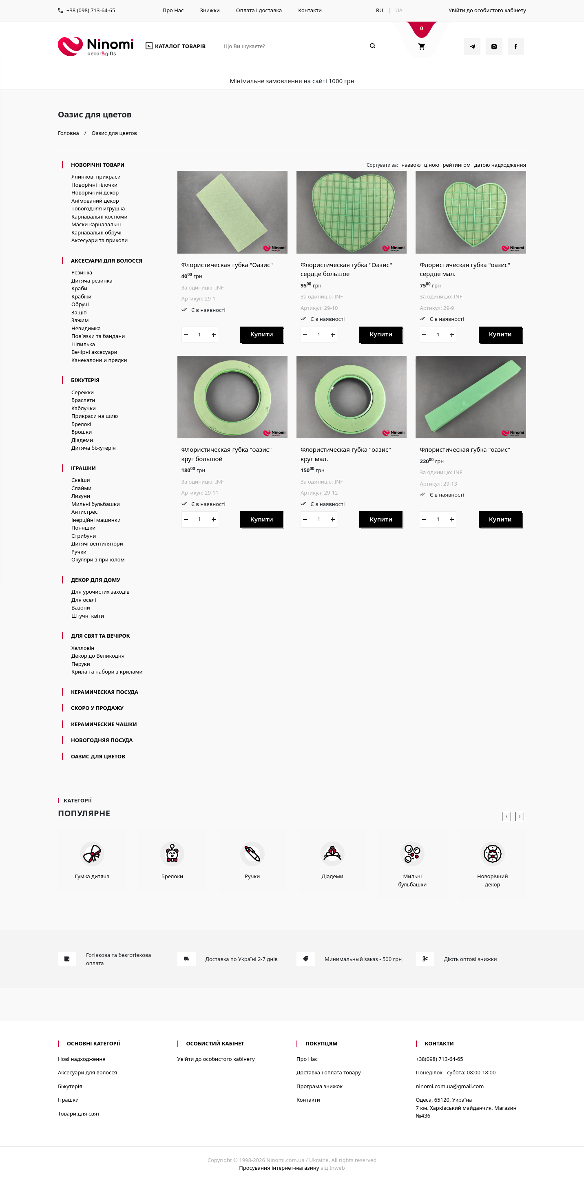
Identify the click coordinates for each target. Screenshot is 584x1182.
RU (379, 10)
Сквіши (80, 480)
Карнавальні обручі (96, 232)
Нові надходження (82, 1059)
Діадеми (82, 440)
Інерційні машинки (96, 520)
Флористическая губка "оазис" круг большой (226, 454)
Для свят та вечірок (100, 635)
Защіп (79, 312)
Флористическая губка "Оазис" (227, 265)
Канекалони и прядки (99, 360)
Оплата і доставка (259, 10)
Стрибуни (83, 535)
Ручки (78, 551)
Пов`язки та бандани (98, 336)
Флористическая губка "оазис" (465, 449)
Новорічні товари (97, 164)
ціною (431, 164)
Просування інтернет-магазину (279, 1167)
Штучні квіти (87, 615)
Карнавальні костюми (99, 216)
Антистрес (84, 511)
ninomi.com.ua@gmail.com (450, 1086)
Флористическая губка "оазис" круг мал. (346, 454)
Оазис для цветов (98, 756)
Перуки (80, 663)
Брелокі (81, 424)
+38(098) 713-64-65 (439, 1059)
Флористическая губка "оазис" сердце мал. (465, 269)
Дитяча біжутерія (93, 447)
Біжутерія (85, 380)
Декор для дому (95, 579)
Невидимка (86, 328)
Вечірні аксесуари (94, 352)
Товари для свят (79, 1113)
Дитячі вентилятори (97, 543)
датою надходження (500, 164)
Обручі (80, 304)
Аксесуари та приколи (99, 240)
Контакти (310, 10)
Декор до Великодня (97, 655)
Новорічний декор (95, 192)
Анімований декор (95, 200)
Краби (79, 288)
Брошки (81, 431)
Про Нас (173, 10)
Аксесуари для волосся (106, 260)
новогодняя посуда (102, 740)
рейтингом (456, 164)
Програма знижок (319, 1086)
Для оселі (83, 599)
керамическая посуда (104, 692)
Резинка (81, 272)
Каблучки (83, 408)
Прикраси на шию (94, 416)
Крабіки (81, 296)
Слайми (81, 488)
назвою (410, 164)
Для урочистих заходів (100, 591)
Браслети (83, 400)
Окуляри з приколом (98, 559)
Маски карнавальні (96, 224)
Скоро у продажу (97, 707)
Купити (261, 334)
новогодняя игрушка (98, 208)
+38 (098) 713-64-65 (90, 10)
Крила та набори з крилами (107, 671)
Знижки (209, 10)
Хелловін (82, 648)
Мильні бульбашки (95, 504)
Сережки (82, 392)
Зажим (79, 320)
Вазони (80, 607)
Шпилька (83, 344)
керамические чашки (104, 724)
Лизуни (80, 495)
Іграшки (83, 468)
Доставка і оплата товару (328, 1072)
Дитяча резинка (92, 280)
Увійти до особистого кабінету (487, 10)
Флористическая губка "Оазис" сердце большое (346, 269)
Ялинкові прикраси (96, 176)
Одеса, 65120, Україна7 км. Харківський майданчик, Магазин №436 (466, 1107)
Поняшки (83, 527)
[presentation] (506, 817)
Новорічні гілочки (94, 184)
